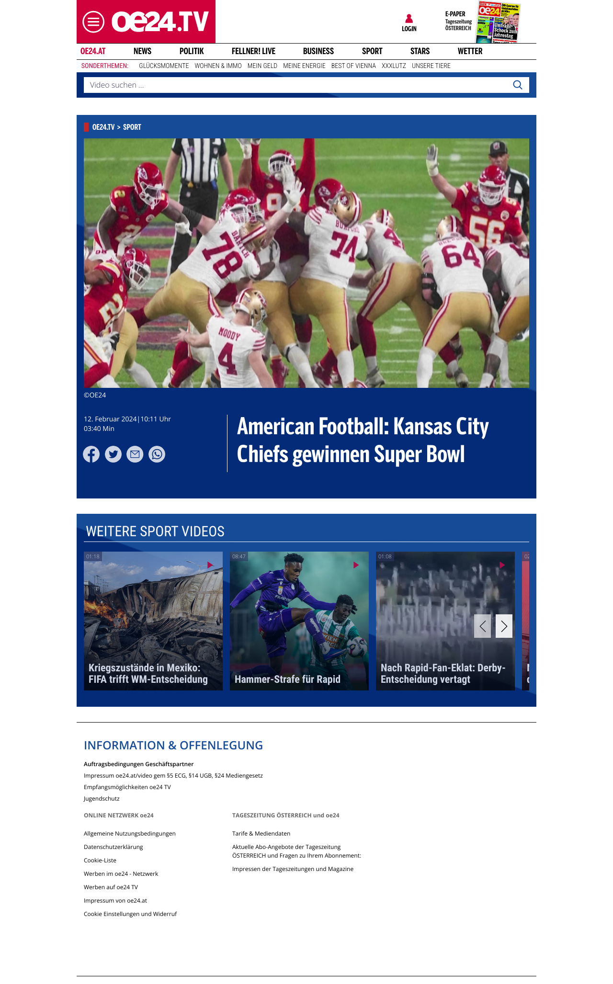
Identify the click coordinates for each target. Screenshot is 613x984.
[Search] (517, 85)
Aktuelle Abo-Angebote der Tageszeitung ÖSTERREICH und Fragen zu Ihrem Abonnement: (296, 851)
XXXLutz (394, 66)
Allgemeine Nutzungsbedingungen (130, 833)
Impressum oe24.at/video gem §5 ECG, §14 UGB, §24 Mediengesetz (173, 775)
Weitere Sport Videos (155, 531)
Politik (192, 51)
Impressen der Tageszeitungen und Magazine (292, 869)
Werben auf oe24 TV (111, 887)
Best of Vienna (353, 66)
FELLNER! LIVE (253, 51)
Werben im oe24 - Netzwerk (121, 874)
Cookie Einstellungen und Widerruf (130, 914)
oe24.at (92, 51)
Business (318, 51)
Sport (372, 51)
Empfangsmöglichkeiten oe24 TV (127, 786)
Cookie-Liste (100, 860)
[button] (91, 22)
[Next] (504, 626)
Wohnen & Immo (217, 66)
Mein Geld (262, 66)
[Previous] (482, 626)
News (142, 51)
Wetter (470, 51)
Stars (420, 51)
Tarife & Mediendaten (261, 833)
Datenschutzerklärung (113, 847)
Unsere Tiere (431, 66)
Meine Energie (304, 66)
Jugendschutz (102, 798)
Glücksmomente (164, 66)
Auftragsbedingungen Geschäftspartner (138, 763)
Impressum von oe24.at (115, 900)
